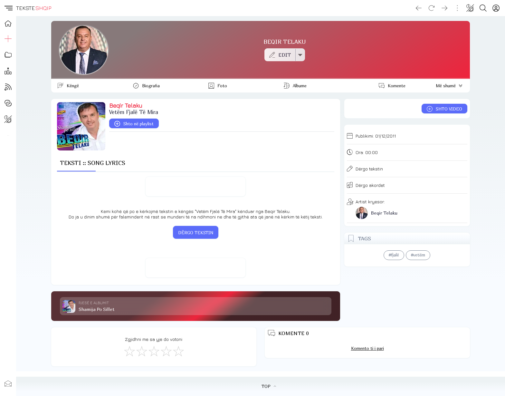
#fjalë (394, 254)
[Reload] (431, 8)
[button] (8, 8)
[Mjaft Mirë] (166, 350)
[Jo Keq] (141, 350)
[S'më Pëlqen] (129, 350)
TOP (269, 386)
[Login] (496, 8)
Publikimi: (376, 136)
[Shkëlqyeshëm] (178, 350)
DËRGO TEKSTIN (195, 232)
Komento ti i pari (367, 348)
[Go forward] (444, 8)
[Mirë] (154, 350)
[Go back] (418, 8)
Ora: (367, 152)
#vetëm (418, 254)
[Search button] (483, 8)
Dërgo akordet (370, 185)
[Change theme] (470, 8)
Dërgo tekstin (369, 168)
